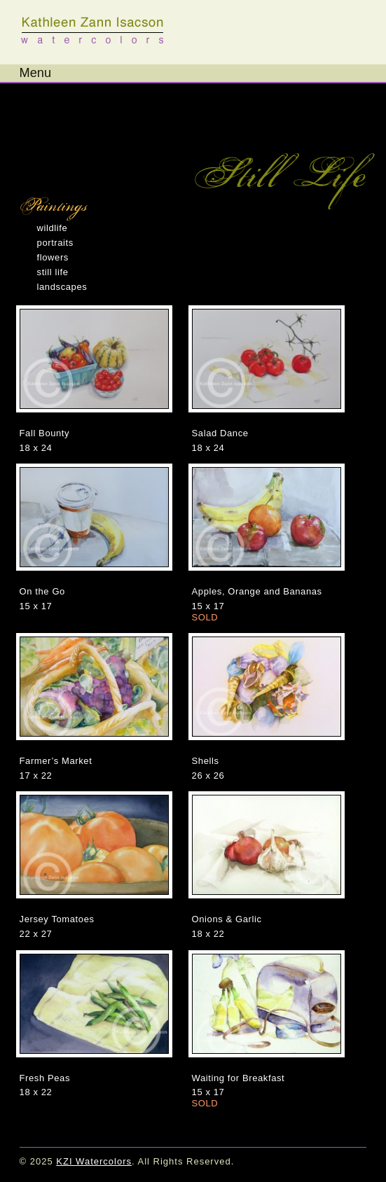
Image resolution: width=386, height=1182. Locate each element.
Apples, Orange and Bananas (257, 591)
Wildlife (52, 228)
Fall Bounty (45, 433)
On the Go (42, 591)
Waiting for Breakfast (238, 1078)
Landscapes (62, 286)
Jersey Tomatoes (57, 919)
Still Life (53, 272)
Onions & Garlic (227, 919)
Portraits (55, 242)
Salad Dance (220, 433)
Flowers (53, 257)
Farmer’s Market (56, 761)
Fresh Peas (45, 1078)
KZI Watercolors (93, 30)
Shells (205, 761)
